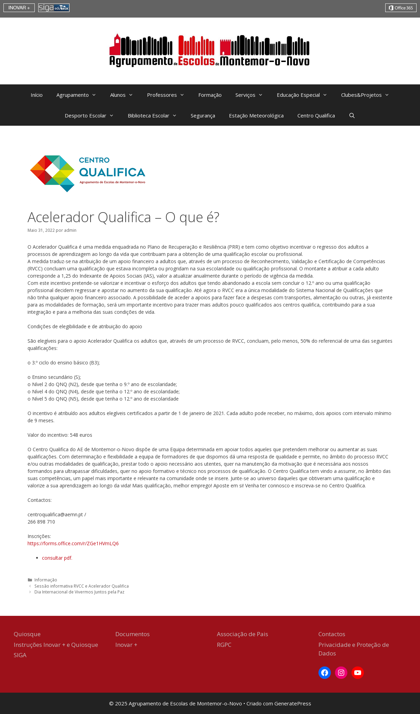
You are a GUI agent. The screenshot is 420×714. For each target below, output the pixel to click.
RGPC (224, 645)
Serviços (252, 94)
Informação (45, 579)
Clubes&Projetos (368, 94)
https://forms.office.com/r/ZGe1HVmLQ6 (73, 543)
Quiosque (27, 634)
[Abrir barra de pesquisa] (352, 115)
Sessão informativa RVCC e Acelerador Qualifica (81, 586)
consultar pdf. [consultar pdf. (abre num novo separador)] (57, 558)
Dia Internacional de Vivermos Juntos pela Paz (79, 591)
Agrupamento (79, 94)
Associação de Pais (242, 634)
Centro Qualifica (316, 115)
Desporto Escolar (93, 115)
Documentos (132, 634)
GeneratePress (292, 703)
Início (37, 94)
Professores (169, 94)
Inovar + (126, 645)
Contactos (331, 634)
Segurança (203, 115)
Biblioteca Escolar (156, 115)
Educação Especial (305, 94)
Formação (210, 94)
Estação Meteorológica (256, 115)
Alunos (125, 94)
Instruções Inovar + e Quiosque (56, 645)
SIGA (20, 655)
